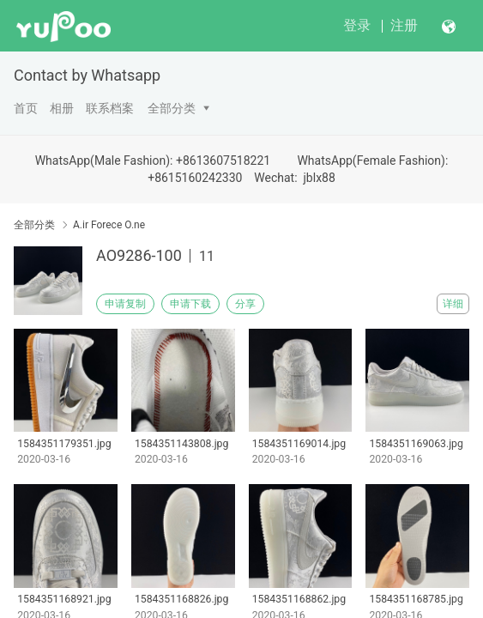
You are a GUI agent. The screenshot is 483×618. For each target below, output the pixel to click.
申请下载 (190, 304)
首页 (26, 108)
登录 (357, 25)
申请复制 (125, 304)
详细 (453, 304)
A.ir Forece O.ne (109, 225)
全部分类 (172, 108)
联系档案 (110, 108)
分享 (245, 304)
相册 (62, 108)
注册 (404, 25)
